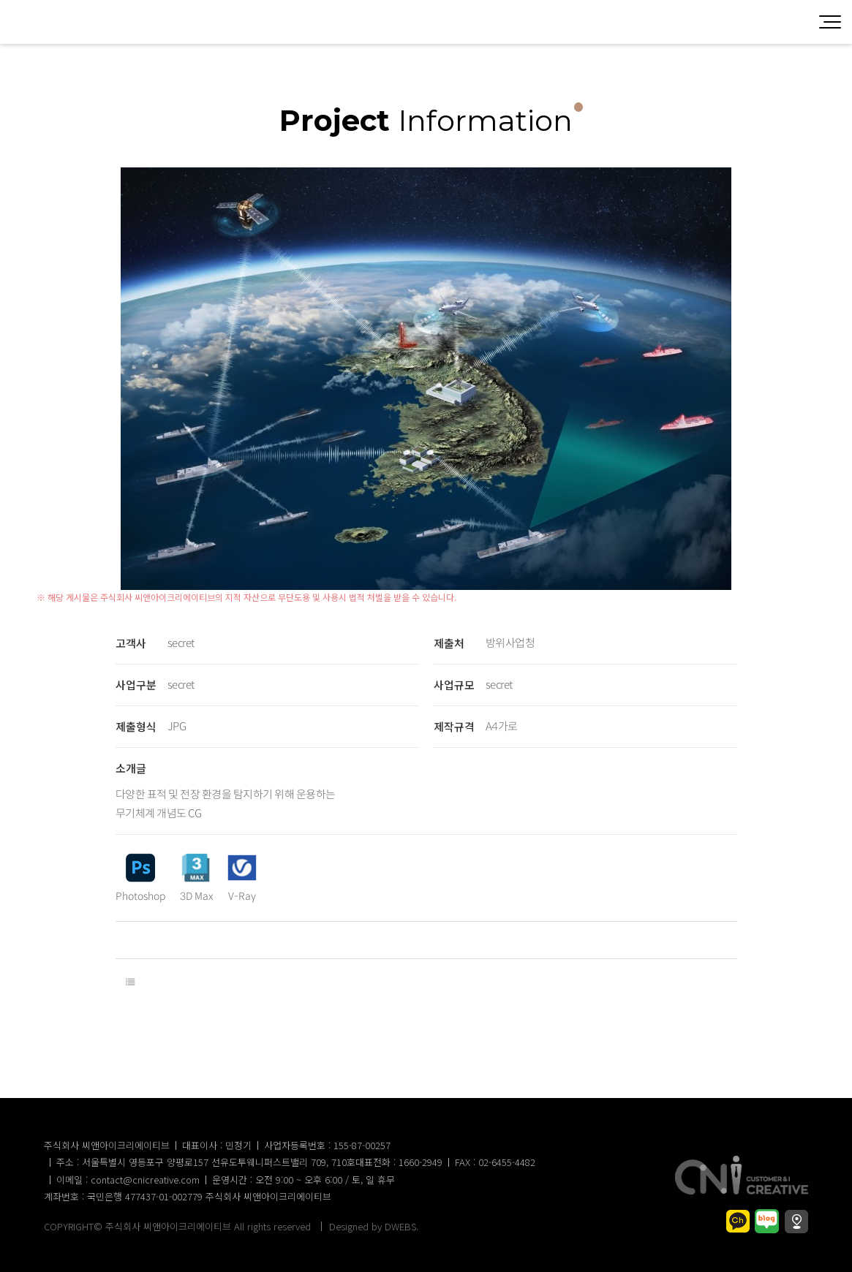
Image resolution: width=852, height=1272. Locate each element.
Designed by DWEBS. (373, 1226)
